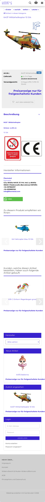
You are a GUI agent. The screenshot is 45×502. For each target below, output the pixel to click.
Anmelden (22, 438)
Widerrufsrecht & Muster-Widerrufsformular (19, 471)
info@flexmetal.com (12, 191)
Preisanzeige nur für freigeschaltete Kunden (25, 379)
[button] (13, 199)
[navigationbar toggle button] (42, 3)
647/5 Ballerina (22, 375)
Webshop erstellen (13, 493)
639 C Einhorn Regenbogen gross (22, 299)
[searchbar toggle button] (30, 3)
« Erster (8, 9)
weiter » (26, 9)
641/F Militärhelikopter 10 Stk (22, 407)
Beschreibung (11, 114)
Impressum (6, 463)
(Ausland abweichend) (29, 79)
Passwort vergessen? (13, 447)
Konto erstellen (11, 443)
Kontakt (5, 467)
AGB (3, 475)
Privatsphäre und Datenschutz (14, 479)
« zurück (17, 9)
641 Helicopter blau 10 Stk (22, 239)
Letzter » (35, 9)
